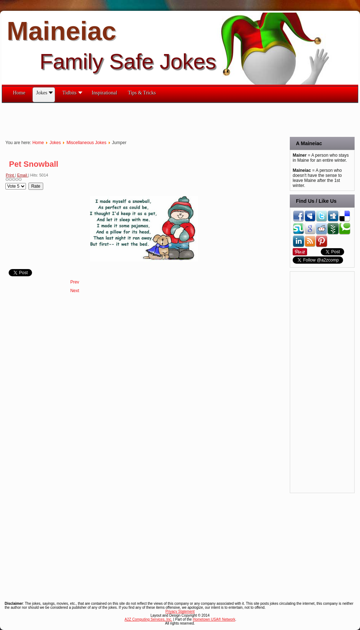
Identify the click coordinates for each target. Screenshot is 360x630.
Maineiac (61, 31)
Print (10, 175)
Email (22, 175)
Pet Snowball (33, 164)
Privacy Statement (179, 611)
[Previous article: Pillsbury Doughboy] (74, 282)
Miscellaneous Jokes (87, 142)
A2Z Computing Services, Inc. (148, 619)
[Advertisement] (133, 119)
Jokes (55, 142)
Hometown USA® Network (214, 619)
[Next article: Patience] (74, 290)
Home (38, 142)
